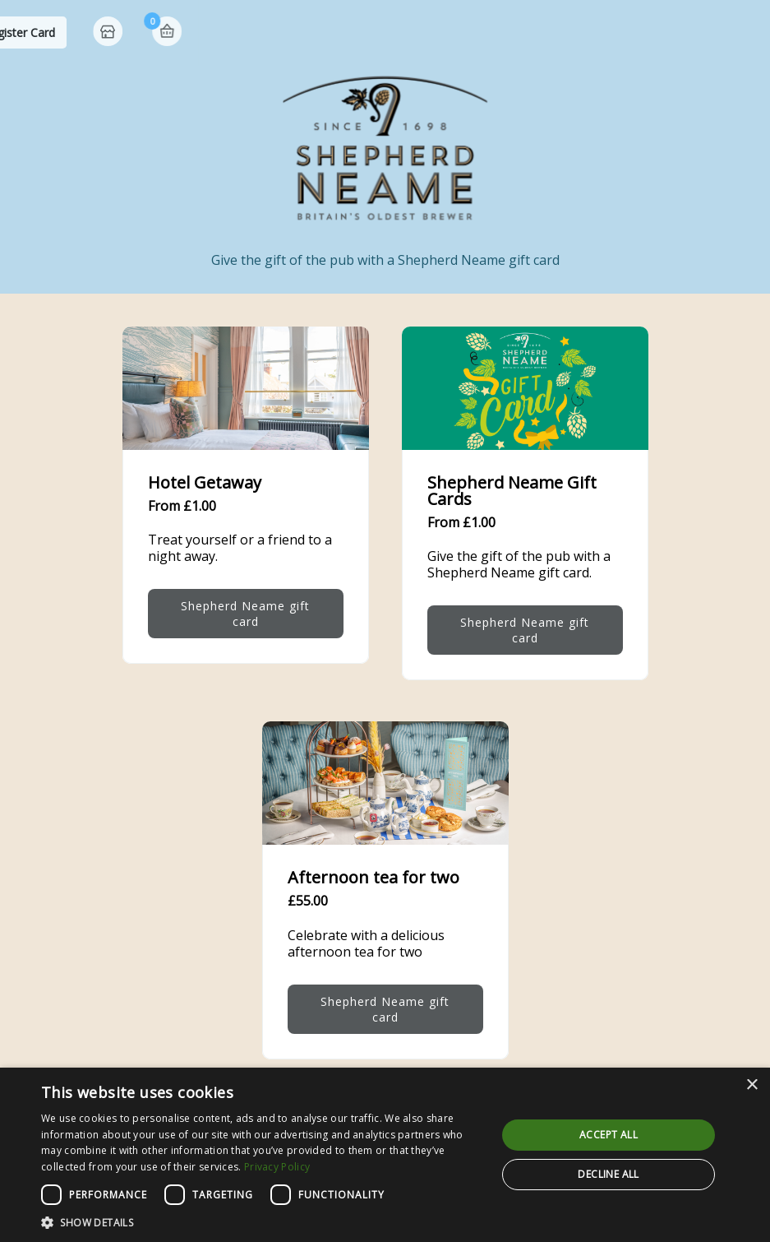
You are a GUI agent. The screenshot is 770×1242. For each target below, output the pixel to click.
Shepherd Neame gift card (245, 613)
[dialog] (385, 1155)
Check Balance (442, 32)
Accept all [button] (608, 1135)
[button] (262, 1222)
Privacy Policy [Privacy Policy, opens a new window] (277, 1167)
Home (681, 32)
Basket (739, 31)
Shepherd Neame (99, 32)
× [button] (751, 1085)
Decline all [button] (608, 1174)
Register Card (591, 32)
